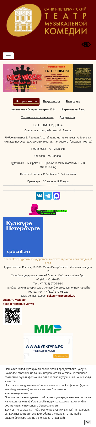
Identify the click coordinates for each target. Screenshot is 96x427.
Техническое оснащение (37, 117)
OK (88, 422)
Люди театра (51, 101)
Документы (67, 117)
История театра (26, 101)
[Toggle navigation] (8, 55)
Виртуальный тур (73, 109)
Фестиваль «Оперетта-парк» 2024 (33, 109)
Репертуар (73, 101)
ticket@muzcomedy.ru (61, 295)
